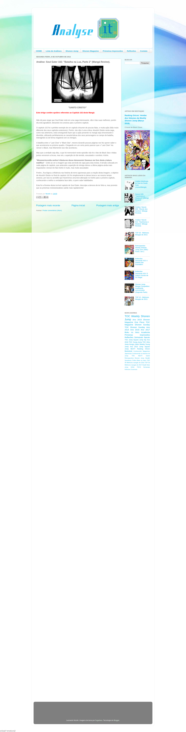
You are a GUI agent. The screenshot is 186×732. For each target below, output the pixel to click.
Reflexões (131, 51)
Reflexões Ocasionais (131, 369)
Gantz (148, 356)
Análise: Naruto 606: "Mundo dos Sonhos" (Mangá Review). (141, 210)
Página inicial (78, 205)
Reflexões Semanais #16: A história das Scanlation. (141, 261)
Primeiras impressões (137, 335)
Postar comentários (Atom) (52, 210)
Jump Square (144, 347)
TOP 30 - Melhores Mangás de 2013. (142, 234)
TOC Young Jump (135, 342)
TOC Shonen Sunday (135, 327)
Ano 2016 (135, 330)
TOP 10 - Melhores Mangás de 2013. (142, 298)
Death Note (146, 365)
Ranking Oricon (143, 349)
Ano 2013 (134, 347)
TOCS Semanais (143, 367)
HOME (39, 51)
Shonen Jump (72, 51)
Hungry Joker (134, 344)
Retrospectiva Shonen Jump (134, 358)
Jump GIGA (129, 367)
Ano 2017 (145, 330)
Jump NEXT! (130, 349)
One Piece (139, 322)
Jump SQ (142, 340)
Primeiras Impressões (113, 51)
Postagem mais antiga (107, 205)
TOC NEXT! (137, 356)
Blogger (116, 720)
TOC (127, 316)
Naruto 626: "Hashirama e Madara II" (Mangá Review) (142, 197)
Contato (143, 51)
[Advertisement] (135, 413)
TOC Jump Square (132, 340)
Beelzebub (128, 351)
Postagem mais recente (48, 205)
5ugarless (98, 720)
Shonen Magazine (90, 51)
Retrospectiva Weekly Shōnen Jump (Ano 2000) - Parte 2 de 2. (142, 248)
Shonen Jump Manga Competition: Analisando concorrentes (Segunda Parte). (142, 288)
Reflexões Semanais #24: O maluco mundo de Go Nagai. (141, 274)
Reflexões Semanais (134, 337)
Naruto (147, 337)
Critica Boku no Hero (139, 360)
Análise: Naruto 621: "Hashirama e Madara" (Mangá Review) (142, 223)
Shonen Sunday (142, 325)
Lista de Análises (54, 51)
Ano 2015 (137, 320)
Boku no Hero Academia (137, 332)
